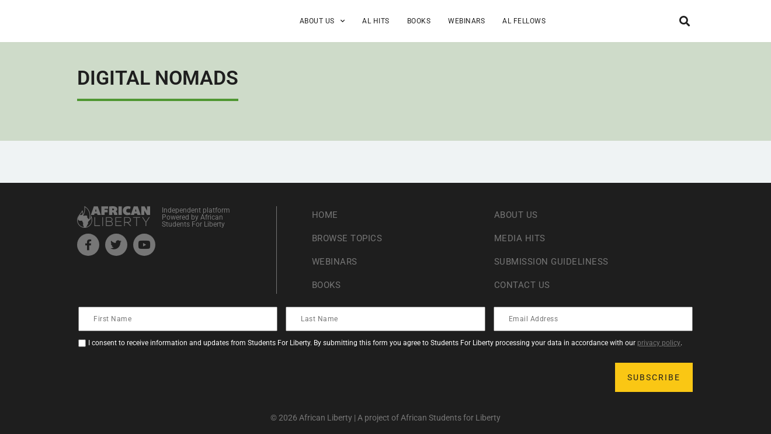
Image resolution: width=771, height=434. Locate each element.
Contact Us (523, 284)
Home (325, 214)
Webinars (466, 21)
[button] (684, 20)
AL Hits (376, 21)
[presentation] (168, 377)
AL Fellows (524, 21)
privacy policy (658, 343)
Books (419, 21)
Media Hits (521, 238)
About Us (322, 21)
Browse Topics (350, 238)
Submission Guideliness (554, 261)
